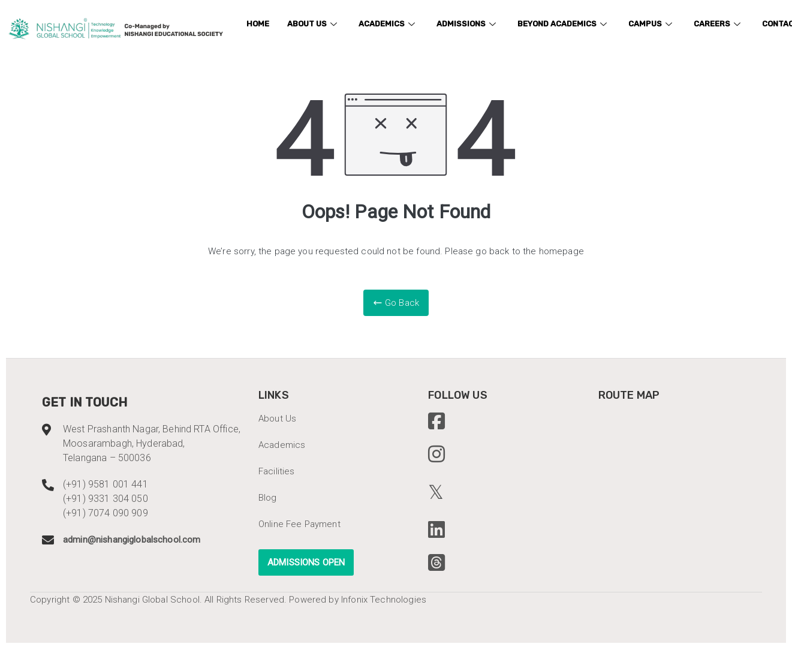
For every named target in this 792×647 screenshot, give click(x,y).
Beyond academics (562, 23)
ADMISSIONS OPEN (306, 562)
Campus (650, 23)
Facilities (276, 471)
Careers (717, 23)
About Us (277, 418)
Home (257, 23)
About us (312, 23)
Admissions (466, 23)
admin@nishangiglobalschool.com (132, 539)
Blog (267, 497)
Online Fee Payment (299, 524)
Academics (387, 23)
